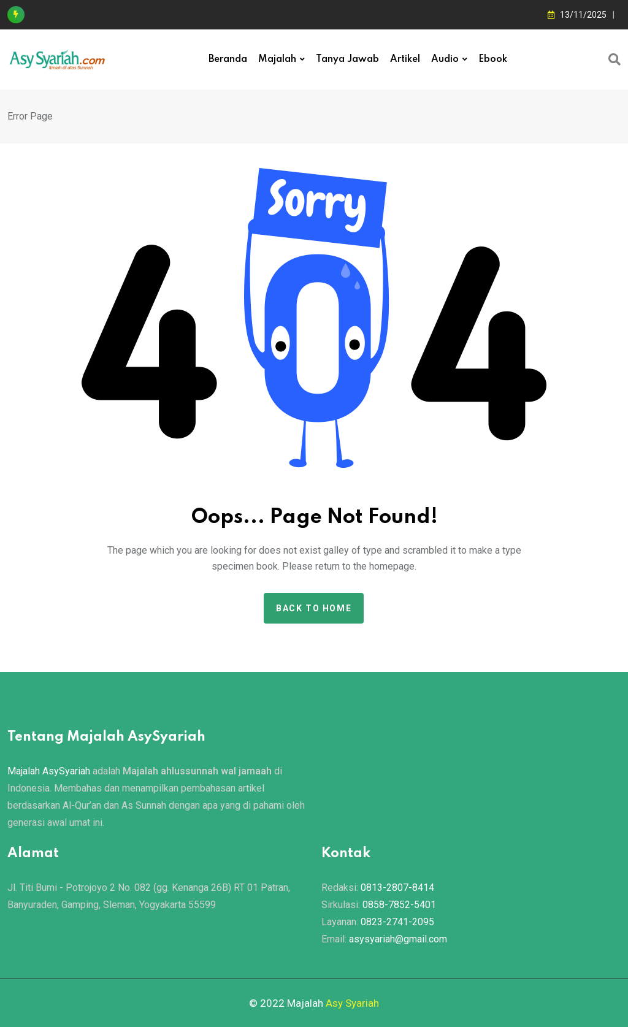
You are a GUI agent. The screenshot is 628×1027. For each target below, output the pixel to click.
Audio (445, 59)
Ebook (492, 59)
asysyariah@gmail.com (398, 939)
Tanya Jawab (347, 59)
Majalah (277, 59)
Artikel (405, 59)
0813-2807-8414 (397, 887)
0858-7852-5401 (399, 905)
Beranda (228, 59)
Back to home (313, 608)
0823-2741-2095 (397, 922)
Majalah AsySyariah (48, 771)
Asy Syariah (352, 1003)
